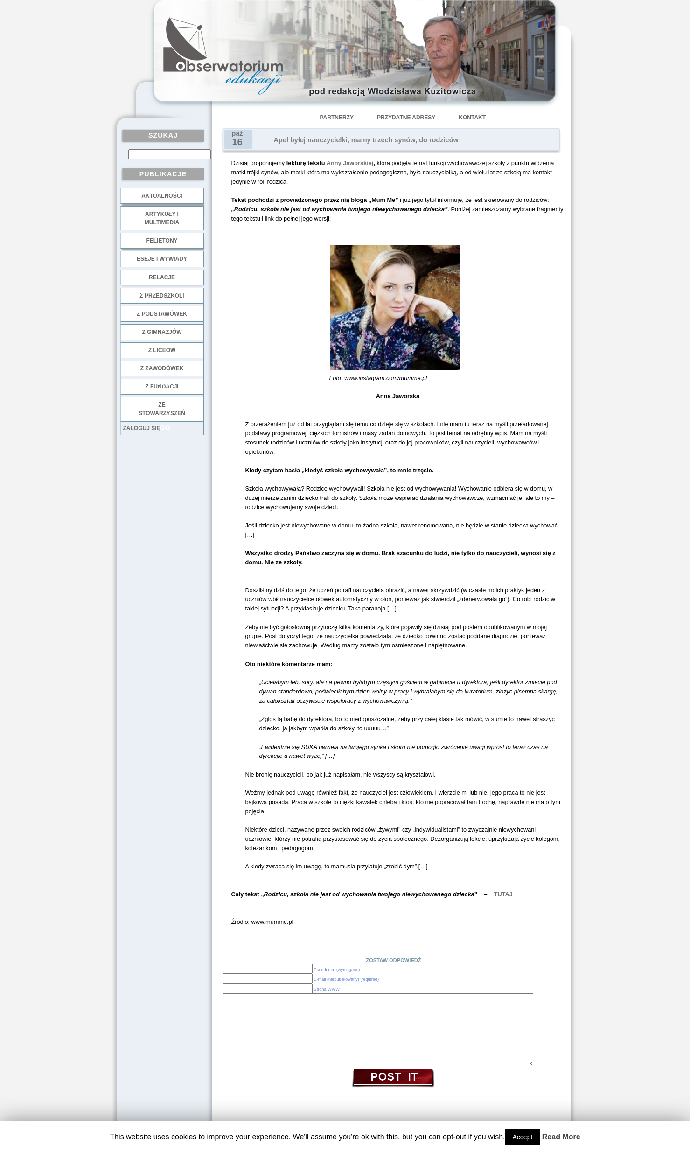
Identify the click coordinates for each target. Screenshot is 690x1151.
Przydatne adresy (406, 117)
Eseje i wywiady (162, 259)
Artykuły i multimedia (162, 218)
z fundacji (161, 386)
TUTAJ (503, 894)
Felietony (161, 240)
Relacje (162, 277)
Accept (523, 1137)
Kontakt (472, 117)
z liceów (162, 350)
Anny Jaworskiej (350, 162)
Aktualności (161, 196)
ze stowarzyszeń (162, 409)
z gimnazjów (161, 332)
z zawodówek (162, 368)
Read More (561, 1137)
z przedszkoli (161, 295)
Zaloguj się (141, 428)
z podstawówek (162, 314)
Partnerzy (337, 117)
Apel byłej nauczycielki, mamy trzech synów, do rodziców (366, 140)
